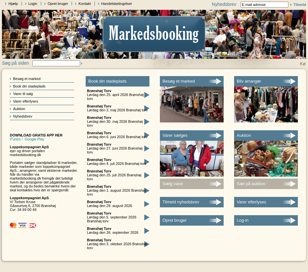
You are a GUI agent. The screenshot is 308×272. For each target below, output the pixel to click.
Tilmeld (300, 5)
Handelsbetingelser (116, 4)
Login (32, 4)
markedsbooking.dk (25, 155)
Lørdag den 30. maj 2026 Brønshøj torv (115, 121)
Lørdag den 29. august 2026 (109, 204)
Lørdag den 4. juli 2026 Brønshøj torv (116, 162)
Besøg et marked (27, 79)
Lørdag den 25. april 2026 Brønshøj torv (115, 95)
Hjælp (13, 4)
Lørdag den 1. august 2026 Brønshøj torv (116, 190)
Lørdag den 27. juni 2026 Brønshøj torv (115, 148)
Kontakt (84, 4)
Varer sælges (175, 135)
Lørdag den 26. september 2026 (112, 230)
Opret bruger (58, 4)
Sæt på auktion (251, 183)
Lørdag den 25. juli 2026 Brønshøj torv (114, 175)
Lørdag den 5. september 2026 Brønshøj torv (111, 217)
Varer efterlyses (25, 101)
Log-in (242, 220)
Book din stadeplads (29, 86)
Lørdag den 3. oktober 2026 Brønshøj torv (117, 244)
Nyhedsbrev (22, 116)
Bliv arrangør (249, 81)
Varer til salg (23, 94)
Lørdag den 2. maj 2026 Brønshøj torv (117, 108)
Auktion (19, 109)
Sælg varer (173, 183)
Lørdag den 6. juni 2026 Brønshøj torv (117, 135)
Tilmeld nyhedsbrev (181, 202)
